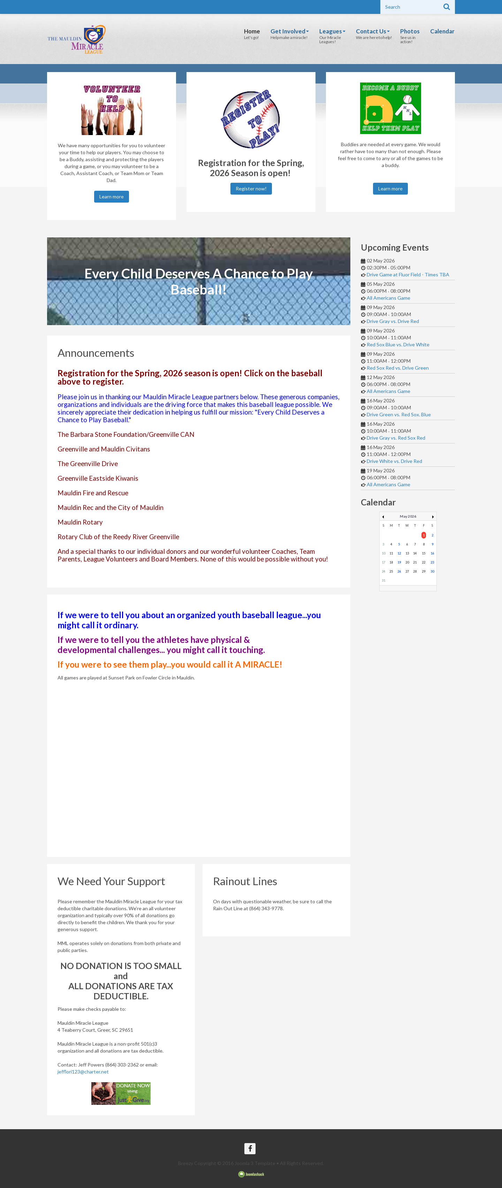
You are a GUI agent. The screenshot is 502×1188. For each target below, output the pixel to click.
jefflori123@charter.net (83, 1072)
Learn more (111, 196)
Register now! (251, 188)
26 (399, 571)
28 (415, 571)
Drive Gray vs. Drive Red (393, 321)
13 (407, 553)
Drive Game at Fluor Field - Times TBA (408, 274)
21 (415, 562)
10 (383, 553)
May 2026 (408, 516)
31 (383, 580)
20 (407, 562)
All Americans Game (388, 298)
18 (391, 562)
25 (391, 571)
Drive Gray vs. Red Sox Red (396, 438)
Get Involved (286, 31)
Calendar (442, 31)
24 (383, 571)
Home (248, 31)
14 (415, 553)
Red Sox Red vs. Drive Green (398, 368)
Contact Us (371, 31)
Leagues (330, 31)
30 (432, 571)
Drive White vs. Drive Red (394, 461)
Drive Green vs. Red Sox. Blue (399, 414)
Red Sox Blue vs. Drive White (398, 344)
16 (432, 553)
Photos (409, 31)
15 (423, 553)
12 (399, 553)
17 (383, 562)
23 (432, 562)
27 (407, 571)
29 (423, 571)
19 (399, 562)
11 (391, 553)
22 (423, 562)
